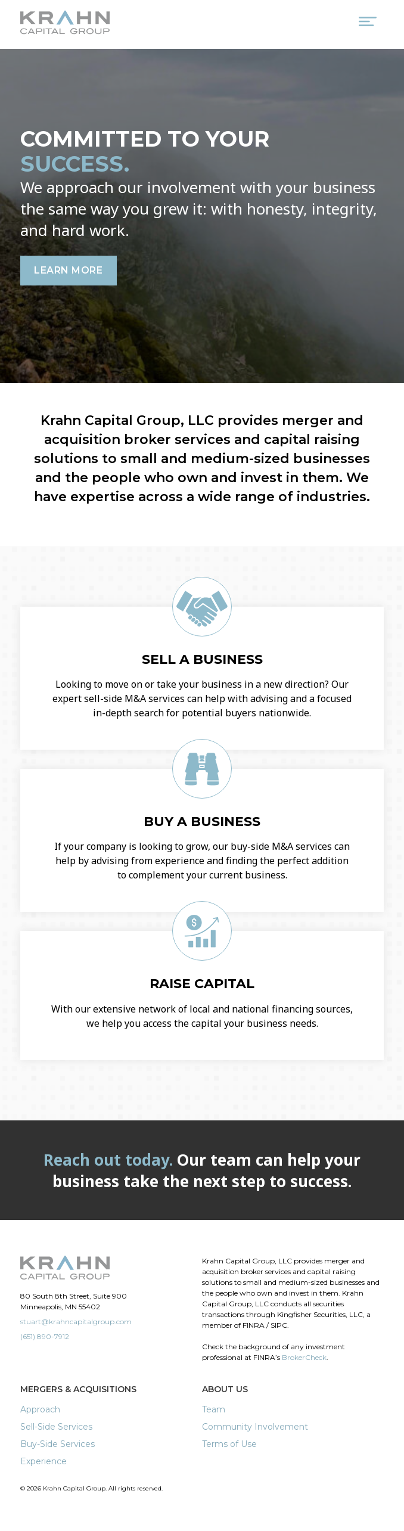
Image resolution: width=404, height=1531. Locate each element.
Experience (43, 1461)
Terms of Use (229, 1444)
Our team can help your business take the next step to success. (202, 1170)
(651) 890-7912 (44, 1336)
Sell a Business (202, 659)
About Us (225, 1389)
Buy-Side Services (57, 1444)
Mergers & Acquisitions (78, 1389)
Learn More (68, 270)
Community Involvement (255, 1426)
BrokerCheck (304, 1357)
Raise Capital (202, 984)
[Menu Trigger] (367, 24)
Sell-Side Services (56, 1426)
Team (213, 1409)
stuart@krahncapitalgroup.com (76, 1321)
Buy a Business (202, 821)
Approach (40, 1409)
